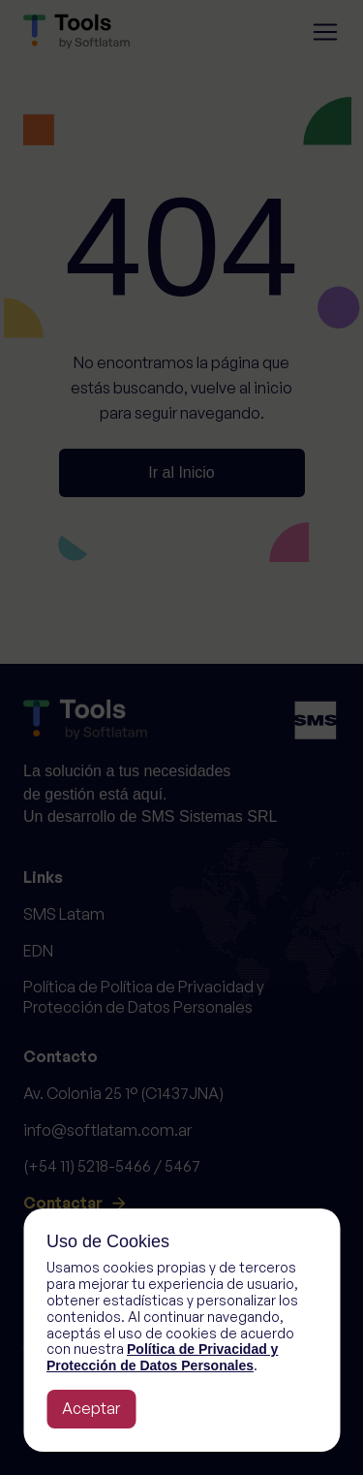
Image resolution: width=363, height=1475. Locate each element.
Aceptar (91, 1408)
